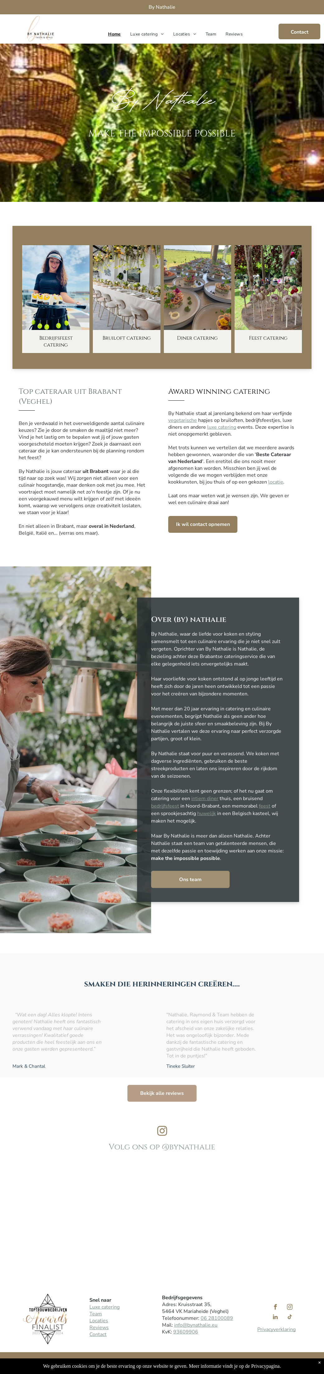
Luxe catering (104, 1307)
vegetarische (182, 420)
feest (264, 806)
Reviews (99, 1327)
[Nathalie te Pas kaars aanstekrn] (99, 1214)
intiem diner (204, 798)
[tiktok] (289, 1318)
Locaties (98, 1320)
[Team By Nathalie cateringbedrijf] (36, 1214)
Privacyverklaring (276, 1329)
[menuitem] (114, 34)
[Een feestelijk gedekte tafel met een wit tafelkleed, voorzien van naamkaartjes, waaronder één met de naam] (225, 1214)
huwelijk (206, 813)
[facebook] (275, 1308)
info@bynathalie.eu (195, 1325)
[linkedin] (275, 1318)
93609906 (185, 1332)
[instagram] (289, 1308)
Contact (98, 1334)
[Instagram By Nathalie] (162, 1135)
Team (95, 1313)
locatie (275, 482)
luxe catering (221, 427)
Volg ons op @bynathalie (162, 1147)
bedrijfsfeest (165, 806)
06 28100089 (217, 1318)
